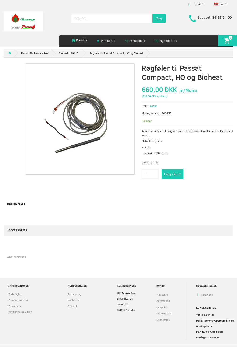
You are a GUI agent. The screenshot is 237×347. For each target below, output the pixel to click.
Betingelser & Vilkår (20, 312)
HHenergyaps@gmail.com (218, 320)
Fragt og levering (18, 300)
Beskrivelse (16, 203)
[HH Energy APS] (23, 21)
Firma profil (14, 306)
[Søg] (159, 18)
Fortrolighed (15, 294)
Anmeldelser (16, 257)
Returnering (74, 294)
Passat (153, 106)
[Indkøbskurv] (227, 40)
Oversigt (72, 306)
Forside (81, 40)
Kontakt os (74, 300)
